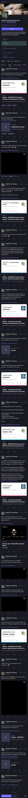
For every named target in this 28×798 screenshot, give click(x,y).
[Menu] (25, 29)
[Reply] (2, 108)
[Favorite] (14, 108)
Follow (12, 29)
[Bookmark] (20, 108)
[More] (26, 108)
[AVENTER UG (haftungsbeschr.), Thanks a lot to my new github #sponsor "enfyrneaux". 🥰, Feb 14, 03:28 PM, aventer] (14, 664)
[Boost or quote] (8, 108)
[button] (14, 537)
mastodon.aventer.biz (11, 22)
